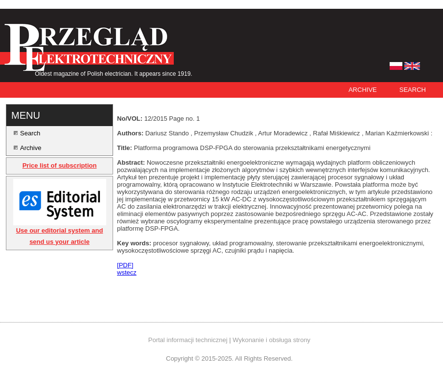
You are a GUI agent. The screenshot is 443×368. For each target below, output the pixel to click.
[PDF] (125, 265)
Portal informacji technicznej (188, 340)
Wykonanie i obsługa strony (271, 340)
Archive (363, 89)
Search (412, 89)
